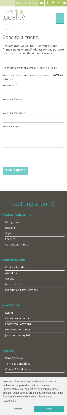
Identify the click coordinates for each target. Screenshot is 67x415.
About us (11, 273)
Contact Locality (15, 267)
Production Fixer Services (21, 290)
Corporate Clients (16, 244)
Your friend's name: (13, 99)
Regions (10, 228)
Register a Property (17, 329)
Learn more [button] (10, 400)
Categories (12, 222)
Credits (9, 278)
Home (6, 29)
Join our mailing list (17, 335)
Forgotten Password (18, 324)
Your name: (9, 85)
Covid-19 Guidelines (17, 369)
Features (11, 239)
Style (8, 233)
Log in (9, 313)
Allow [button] (49, 408)
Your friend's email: (13, 113)
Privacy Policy (14, 358)
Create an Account (17, 318)
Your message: (11, 126)
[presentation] (30, 157)
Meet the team (14, 284)
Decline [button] (18, 408)
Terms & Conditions (17, 364)
